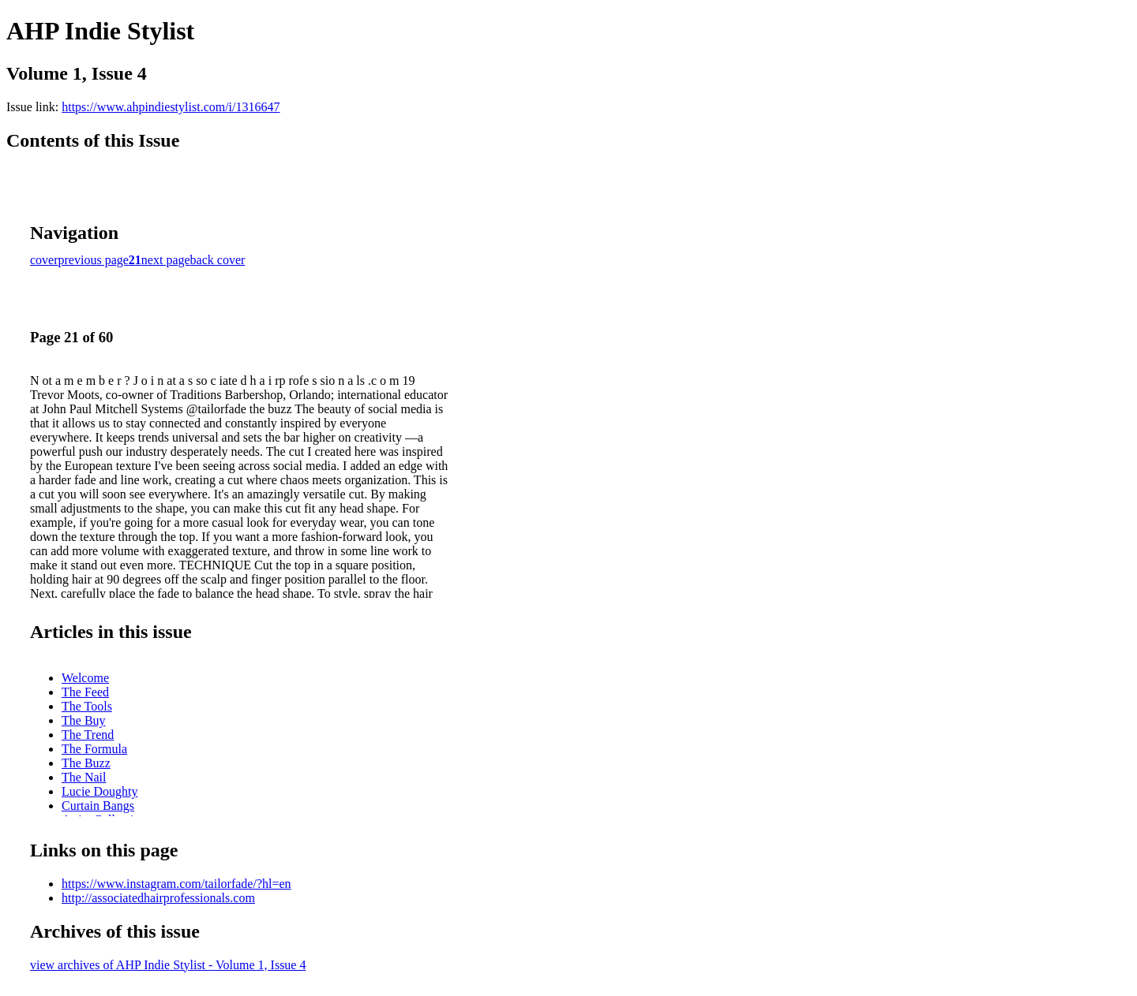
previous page (93, 260)
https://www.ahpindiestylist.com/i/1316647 (171, 107)
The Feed (85, 692)
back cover (218, 260)
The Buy (84, 720)
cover (44, 260)
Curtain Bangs (98, 805)
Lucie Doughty (99, 791)
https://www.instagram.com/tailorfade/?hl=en (176, 883)
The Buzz (86, 763)
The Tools (87, 706)
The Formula (94, 748)
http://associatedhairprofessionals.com (158, 898)
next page (165, 260)
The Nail (84, 777)
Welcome (85, 678)
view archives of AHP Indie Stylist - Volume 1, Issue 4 (168, 965)
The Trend (88, 734)
